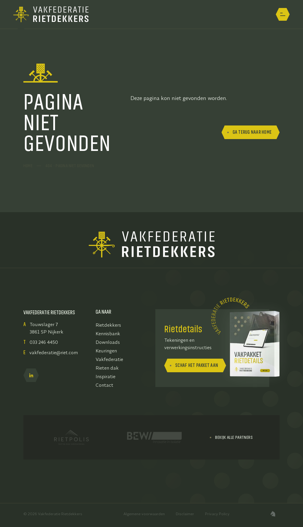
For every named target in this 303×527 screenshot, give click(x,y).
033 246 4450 (44, 342)
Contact (104, 385)
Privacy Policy (217, 513)
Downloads (108, 342)
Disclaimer (185, 513)
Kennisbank (108, 333)
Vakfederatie (109, 359)
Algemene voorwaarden (144, 513)
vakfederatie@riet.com (53, 352)
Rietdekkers (108, 325)
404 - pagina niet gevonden (69, 165)
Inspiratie (105, 376)
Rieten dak (107, 368)
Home (28, 165)
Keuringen (106, 351)
